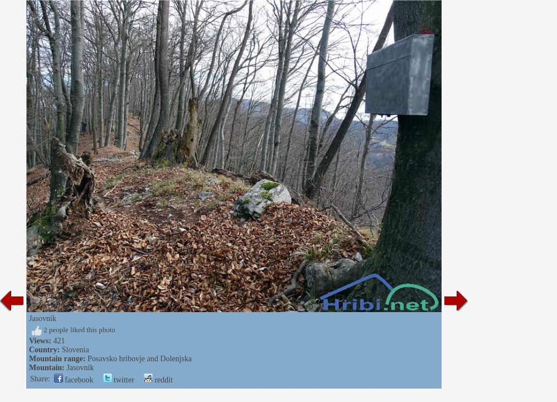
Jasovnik (80, 367)
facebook (74, 380)
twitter (118, 380)
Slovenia (75, 350)
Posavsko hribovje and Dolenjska (140, 359)
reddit (158, 380)
